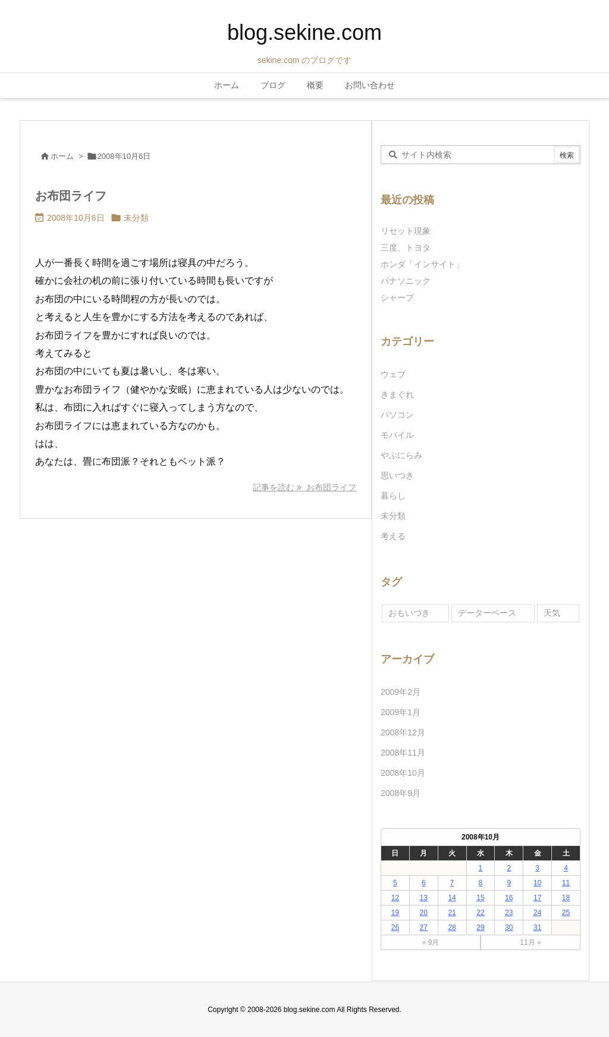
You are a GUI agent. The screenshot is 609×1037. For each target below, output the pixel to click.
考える (393, 536)
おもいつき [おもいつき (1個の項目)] (409, 613)
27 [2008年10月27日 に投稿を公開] (424, 927)
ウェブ (393, 374)
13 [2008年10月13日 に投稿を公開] (424, 898)
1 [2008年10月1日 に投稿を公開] (481, 868)
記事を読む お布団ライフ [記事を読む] (304, 487)
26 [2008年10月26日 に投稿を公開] (395, 927)
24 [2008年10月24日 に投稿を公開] (537, 912)
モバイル (397, 435)
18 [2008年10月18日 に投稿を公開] (566, 898)
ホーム (62, 156)
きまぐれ (397, 394)
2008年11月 (403, 752)
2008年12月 (403, 732)
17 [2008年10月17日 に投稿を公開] (537, 898)
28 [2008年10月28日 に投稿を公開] (452, 927)
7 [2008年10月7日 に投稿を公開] (452, 883)
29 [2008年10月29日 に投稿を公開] (480, 927)
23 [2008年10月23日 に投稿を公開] (509, 912)
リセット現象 (406, 231)
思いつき (397, 475)
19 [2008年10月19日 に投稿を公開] (395, 912)
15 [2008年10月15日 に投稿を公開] (480, 898)
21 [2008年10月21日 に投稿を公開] (452, 912)
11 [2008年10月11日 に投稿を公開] (566, 883)
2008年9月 (400, 793)
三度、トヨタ (410, 247)
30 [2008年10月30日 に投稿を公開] (509, 927)
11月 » (530, 942)
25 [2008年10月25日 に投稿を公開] (566, 912)
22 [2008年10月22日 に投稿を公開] (480, 912)
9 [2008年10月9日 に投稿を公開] (509, 883)
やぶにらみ (401, 455)
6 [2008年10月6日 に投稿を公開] (424, 883)
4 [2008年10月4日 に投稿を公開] (566, 868)
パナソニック (406, 281)
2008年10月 (403, 773)
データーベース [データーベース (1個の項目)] (487, 613)
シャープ (397, 297)
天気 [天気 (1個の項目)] (552, 613)
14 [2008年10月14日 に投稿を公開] (452, 898)
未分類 (136, 218)
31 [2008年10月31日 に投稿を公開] (537, 927)
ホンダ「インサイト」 (422, 264)
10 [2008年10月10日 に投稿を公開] (537, 883)
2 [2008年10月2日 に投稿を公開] (509, 868)
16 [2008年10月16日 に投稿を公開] (509, 898)
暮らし (393, 495)
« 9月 (431, 942)
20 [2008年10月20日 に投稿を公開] (424, 912)
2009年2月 (400, 692)
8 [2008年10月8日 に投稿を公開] (481, 883)
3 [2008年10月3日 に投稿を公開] (537, 868)
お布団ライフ (70, 195)
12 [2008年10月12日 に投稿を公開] (395, 898)
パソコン (397, 414)
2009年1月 (400, 712)
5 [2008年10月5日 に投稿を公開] (395, 883)
